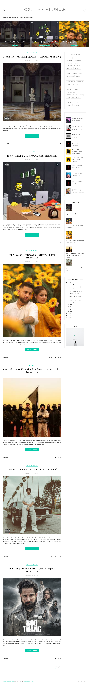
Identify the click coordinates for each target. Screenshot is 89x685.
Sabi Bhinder (77, 89)
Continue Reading (32, 135)
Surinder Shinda (70, 100)
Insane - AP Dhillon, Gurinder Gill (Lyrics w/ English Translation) (77, 151)
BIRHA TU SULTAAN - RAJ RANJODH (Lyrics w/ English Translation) (78, 128)
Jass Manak (74, 73)
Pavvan (68, 84)
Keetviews (69, 79)
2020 (69, 313)
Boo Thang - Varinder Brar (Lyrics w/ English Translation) (32, 570)
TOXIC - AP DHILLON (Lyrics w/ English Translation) (77, 159)
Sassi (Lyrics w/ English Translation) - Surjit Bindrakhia (77, 175)
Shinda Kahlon (79, 94)
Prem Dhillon (75, 84)
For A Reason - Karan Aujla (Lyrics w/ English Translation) (32, 256)
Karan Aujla (15, 45)
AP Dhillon (32, 365)
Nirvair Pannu (80, 81)
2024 (69, 304)
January (71, 284)
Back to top (82, 681)
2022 (69, 309)
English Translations (45, 45)
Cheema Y (32, 151)
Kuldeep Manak (76, 79)
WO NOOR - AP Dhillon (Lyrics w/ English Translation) (78, 143)
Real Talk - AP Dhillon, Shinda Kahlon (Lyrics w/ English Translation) (32, 371)
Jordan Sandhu (70, 76)
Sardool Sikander (71, 92)
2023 (69, 307)
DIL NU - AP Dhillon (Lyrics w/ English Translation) (77, 167)
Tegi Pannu (69, 105)
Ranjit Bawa (69, 89)
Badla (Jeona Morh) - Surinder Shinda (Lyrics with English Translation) (78, 190)
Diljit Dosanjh (77, 65)
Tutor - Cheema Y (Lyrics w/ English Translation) (32, 155)
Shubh (68, 97)
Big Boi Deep (69, 65)
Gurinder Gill (78, 71)
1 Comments (6, 658)
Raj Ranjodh (69, 86)
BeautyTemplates (29, 681)
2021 (69, 311)
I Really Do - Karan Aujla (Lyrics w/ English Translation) (32, 56)
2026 (69, 282)
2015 (69, 317)
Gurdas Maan (70, 71)
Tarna (78, 102)
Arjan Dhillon (70, 63)
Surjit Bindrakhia (71, 102)
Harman (68, 73)
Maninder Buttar (71, 81)
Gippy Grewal (70, 68)
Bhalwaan (77, 63)
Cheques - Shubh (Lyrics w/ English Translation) (32, 469)
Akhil (75, 57)
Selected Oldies (70, 94)
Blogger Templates (8, 681)
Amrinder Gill (78, 60)
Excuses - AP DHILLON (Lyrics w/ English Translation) (78, 120)
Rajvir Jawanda (77, 86)
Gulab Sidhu (77, 68)
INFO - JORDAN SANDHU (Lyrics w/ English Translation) (77, 135)
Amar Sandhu (70, 60)
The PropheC (76, 105)
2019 (69, 315)
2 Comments (6, 556)
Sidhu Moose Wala (76, 97)
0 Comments (6, 143)
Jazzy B (81, 73)
